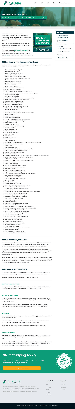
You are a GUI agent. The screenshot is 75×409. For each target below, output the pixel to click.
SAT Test (48, 389)
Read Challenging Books (63, 52)
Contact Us (63, 387)
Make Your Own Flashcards (64, 49)
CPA (55, 3)
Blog (47, 384)
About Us (62, 384)
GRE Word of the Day (62, 58)
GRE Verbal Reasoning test (21, 50)
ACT (36, 3)
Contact (56, 405)
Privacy (47, 405)
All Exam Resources (65, 3)
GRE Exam (48, 392)
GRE (49, 3)
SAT (43, 3)
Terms (51, 405)
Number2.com (30, 405)
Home (2, 27)
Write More (60, 55)
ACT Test (48, 387)
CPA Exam (48, 395)
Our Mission (63, 389)
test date (6, 55)
